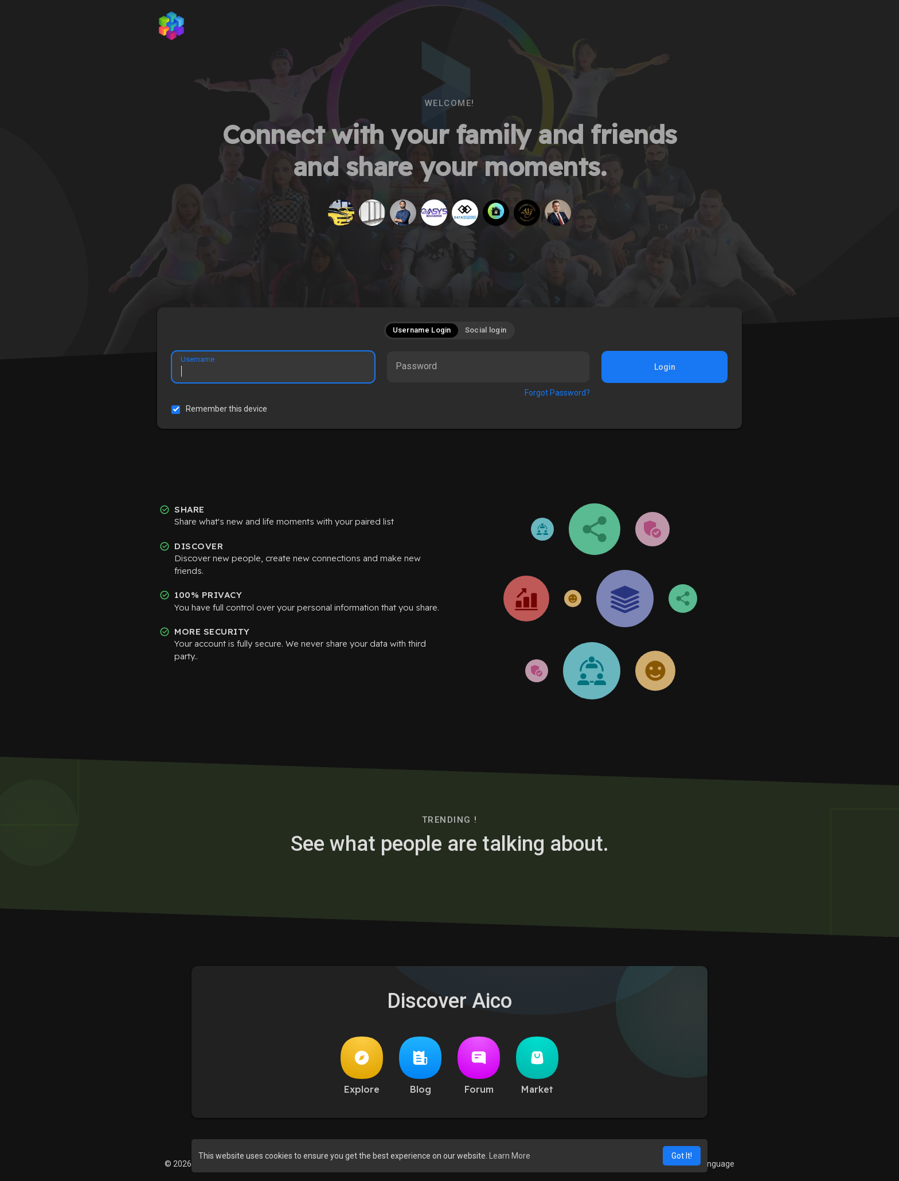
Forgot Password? (557, 392)
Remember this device (226, 408)
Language (712, 1163)
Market (537, 1066)
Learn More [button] (509, 1155)
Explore (362, 1066)
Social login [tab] (486, 330)
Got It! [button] (681, 1155)
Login (664, 366)
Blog (420, 1066)
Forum (479, 1066)
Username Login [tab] (422, 330)
